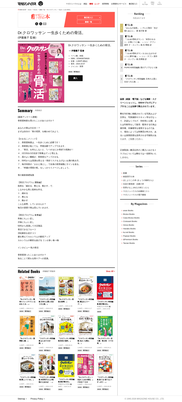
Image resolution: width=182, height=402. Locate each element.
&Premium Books (130, 239)
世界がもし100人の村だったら (136, 187)
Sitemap (21, 399)
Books (35, 9)
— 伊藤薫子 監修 (76, 51)
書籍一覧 (42, 9)
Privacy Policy (37, 399)
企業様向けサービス (118, 4)
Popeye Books (129, 236)
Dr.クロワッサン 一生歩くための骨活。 (59, 9)
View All (110, 271)
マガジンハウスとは (73, 4)
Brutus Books (128, 214)
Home (29, 9)
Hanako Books (129, 229)
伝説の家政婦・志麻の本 (133, 184)
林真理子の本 (128, 176)
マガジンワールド (30, 3)
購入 (75, 78)
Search (159, 2)
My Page (145, 2)
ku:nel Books (128, 232)
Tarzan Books (129, 243)
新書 (125, 173)
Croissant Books (130, 221)
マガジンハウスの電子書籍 (134, 195)
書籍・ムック (94, 4)
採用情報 (105, 4)
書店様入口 (133, 4)
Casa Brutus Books (131, 218)
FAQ (152, 2)
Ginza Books (128, 225)
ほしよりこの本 (138, 180)
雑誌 (85, 4)
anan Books (128, 210)
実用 (81, 67)
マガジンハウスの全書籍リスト (136, 191)
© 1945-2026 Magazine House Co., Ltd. (144, 399)
